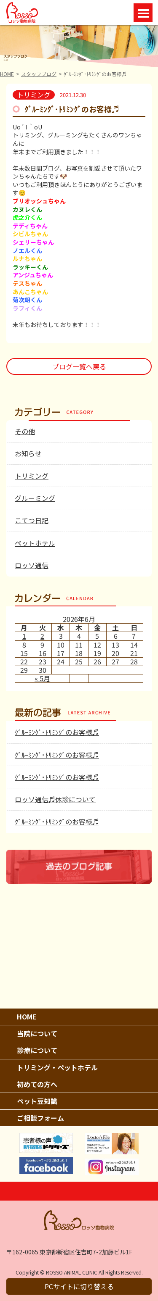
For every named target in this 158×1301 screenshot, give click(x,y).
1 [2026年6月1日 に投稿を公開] (24, 636)
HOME (7, 73)
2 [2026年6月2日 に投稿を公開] (42, 636)
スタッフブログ (38, 73)
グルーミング (35, 498)
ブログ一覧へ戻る (79, 366)
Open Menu (143, 12)
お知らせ (28, 453)
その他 (25, 431)
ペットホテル (35, 543)
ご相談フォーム (40, 1118)
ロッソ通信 (31, 565)
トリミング (31, 476)
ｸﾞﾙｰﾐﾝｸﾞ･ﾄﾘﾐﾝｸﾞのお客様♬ (57, 732)
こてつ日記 (31, 520)
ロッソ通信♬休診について (55, 799)
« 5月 (42, 678)
